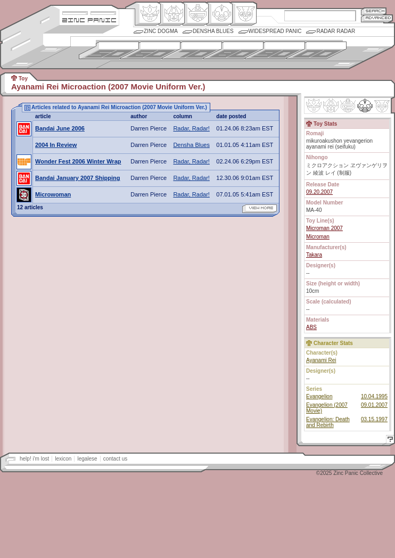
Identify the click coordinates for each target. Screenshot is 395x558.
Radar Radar (335, 31)
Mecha (195, 14)
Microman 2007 (324, 228)
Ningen (219, 14)
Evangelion (319, 396)
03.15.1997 (374, 419)
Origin (147, 14)
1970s (191, 50)
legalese (87, 459)
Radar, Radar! (191, 128)
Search (373, 10)
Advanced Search (377, 18)
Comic (243, 14)
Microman (318, 237)
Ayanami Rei (321, 360)
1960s (150, 50)
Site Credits (89, 12)
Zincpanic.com (89, 19)
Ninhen (365, 105)
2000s (316, 50)
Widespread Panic (275, 31)
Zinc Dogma (161, 31)
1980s (233, 50)
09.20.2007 (319, 192)
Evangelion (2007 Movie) (327, 408)
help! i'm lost (34, 459)
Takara (314, 255)
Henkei (171, 14)
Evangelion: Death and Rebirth (328, 422)
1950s (108, 50)
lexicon (63, 459)
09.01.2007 (374, 405)
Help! (388, 440)
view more (259, 208)
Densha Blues (213, 31)
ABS (311, 327)
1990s (275, 50)
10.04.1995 (374, 396)
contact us (115, 459)
